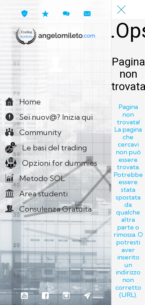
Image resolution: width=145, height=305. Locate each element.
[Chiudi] (121, 10)
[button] (55, 70)
